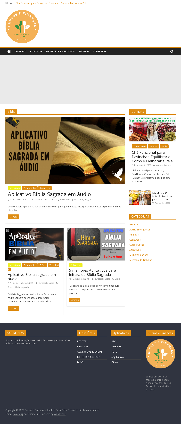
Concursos (135, 239)
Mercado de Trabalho (140, 259)
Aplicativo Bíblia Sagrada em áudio (49, 194)
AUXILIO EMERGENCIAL (89, 351)
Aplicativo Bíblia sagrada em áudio (32, 276)
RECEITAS (134, 224)
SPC (113, 341)
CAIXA (114, 362)
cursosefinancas (42, 199)
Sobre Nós (99, 51)
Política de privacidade (60, 51)
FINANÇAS (82, 346)
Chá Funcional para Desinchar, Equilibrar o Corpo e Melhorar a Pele (51, 3)
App (56, 199)
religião (87, 199)
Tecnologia (45, 188)
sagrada (25, 287)
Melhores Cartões (138, 254)
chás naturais (139, 146)
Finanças (134, 234)
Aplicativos (14, 188)
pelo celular (77, 199)
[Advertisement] (90, 79)
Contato (20, 51)
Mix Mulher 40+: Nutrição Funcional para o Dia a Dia (162, 196)
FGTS (114, 351)
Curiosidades (30, 188)
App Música (117, 357)
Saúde (43, 265)
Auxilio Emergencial (139, 229)
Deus (68, 199)
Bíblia (62, 199)
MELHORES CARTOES (88, 357)
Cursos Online (136, 244)
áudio (10, 287)
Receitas (84, 51)
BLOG (80, 362)
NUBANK (116, 346)
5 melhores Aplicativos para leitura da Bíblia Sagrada (92, 272)
